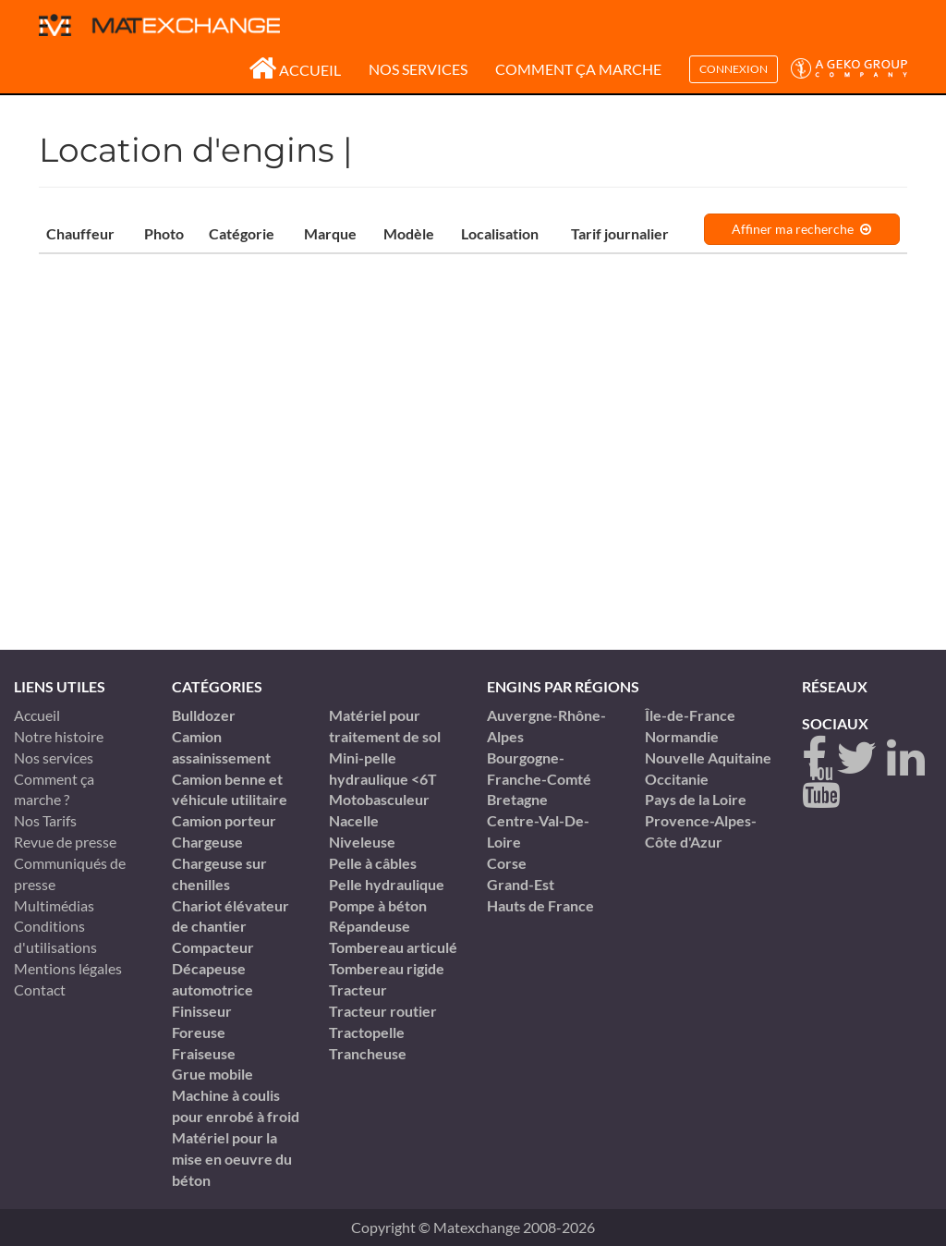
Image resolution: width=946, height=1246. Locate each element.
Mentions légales (68, 968)
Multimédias (54, 905)
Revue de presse (65, 841)
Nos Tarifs (45, 820)
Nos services (418, 69)
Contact (40, 989)
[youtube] (821, 786)
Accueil (295, 70)
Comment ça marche (578, 69)
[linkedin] (906, 758)
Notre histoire (58, 736)
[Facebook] (814, 758)
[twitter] (857, 758)
